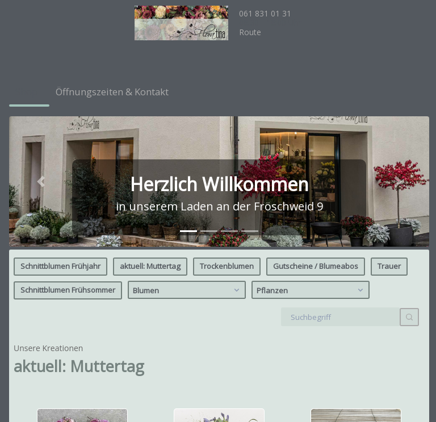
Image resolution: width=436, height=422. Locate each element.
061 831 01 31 (265, 13)
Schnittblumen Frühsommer (67, 156)
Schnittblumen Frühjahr (60, 133)
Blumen (187, 156)
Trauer (389, 133)
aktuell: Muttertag (150, 133)
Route (250, 32)
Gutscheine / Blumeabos (315, 133)
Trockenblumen (227, 133)
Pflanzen (311, 156)
